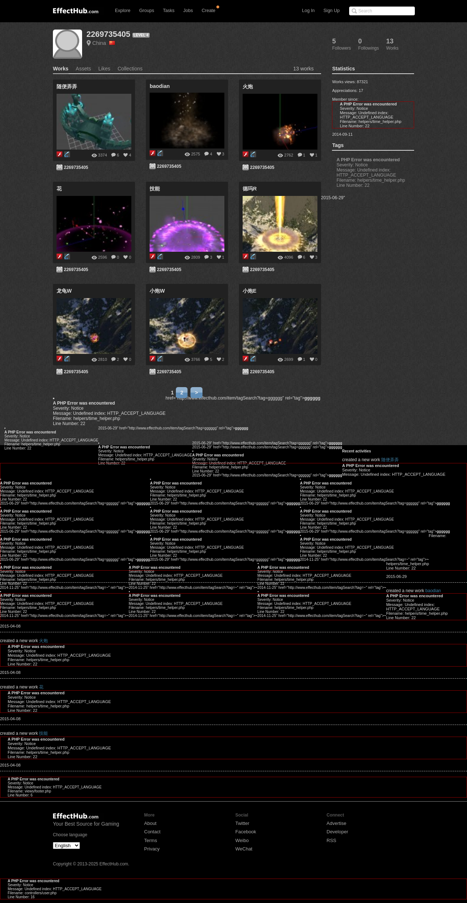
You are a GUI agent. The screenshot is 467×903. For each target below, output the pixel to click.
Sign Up (332, 10)
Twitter (242, 823)
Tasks (168, 10)
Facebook (245, 831)
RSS (331, 840)
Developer (337, 831)
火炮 (43, 640)
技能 (43, 733)
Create (209, 10)
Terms (150, 840)
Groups (146, 10)
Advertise (336, 823)
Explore (122, 10)
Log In (308, 10)
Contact (152, 831)
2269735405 (108, 34)
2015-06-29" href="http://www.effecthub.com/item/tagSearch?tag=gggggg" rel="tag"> (173, 428)
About (150, 823)
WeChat (243, 849)
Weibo (242, 840)
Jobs (188, 10)
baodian (433, 590)
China (103, 43)
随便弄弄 (390, 459)
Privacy (152, 849)
